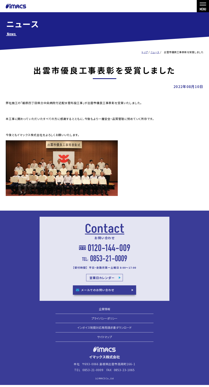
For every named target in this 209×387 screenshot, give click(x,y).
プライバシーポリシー (104, 322)
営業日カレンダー (102, 279)
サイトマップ (104, 341)
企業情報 (104, 313)
